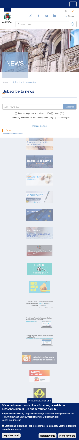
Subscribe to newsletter (24, 82)
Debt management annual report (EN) (34, 113)
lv (66, 11)
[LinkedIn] (54, 16)
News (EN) (59, 113)
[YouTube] (46, 16)
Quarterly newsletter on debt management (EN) (32, 118)
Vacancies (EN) (63, 118)
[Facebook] (38, 16)
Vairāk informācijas (11, 423)
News (8, 130)
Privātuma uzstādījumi (39, 404)
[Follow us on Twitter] (30, 16)
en (73, 11)
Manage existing (39, 126)
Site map (71, 16)
